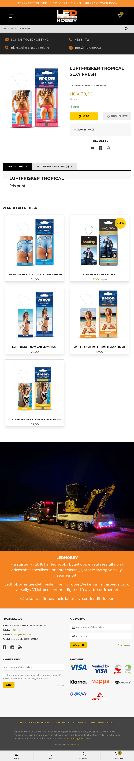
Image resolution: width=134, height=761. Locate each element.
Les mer (60, 687)
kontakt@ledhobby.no (21, 636)
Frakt (22, 723)
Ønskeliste (117, 116)
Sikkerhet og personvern (70, 723)
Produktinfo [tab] (15, 167)
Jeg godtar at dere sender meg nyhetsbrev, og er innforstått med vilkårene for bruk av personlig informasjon (32, 678)
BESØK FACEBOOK (88, 48)
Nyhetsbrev (97, 723)
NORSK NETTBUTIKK (32, 3)
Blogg (111, 723)
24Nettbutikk (73, 746)
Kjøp (84, 116)
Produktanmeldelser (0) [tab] (52, 167)
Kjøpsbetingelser (40, 723)
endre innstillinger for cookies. (78, 739)
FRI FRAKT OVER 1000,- (100, 3)
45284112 (16, 631)
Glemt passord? (124, 646)
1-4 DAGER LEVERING (65, 3)
